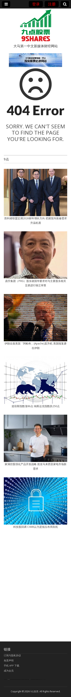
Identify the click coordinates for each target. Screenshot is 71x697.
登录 (36, 4)
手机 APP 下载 (11, 665)
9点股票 (34, 691)
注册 (52, 4)
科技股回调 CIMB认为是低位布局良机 (35, 527)
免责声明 (9, 660)
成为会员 (9, 670)
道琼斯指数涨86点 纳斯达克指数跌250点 (36, 406)
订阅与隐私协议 (12, 655)
